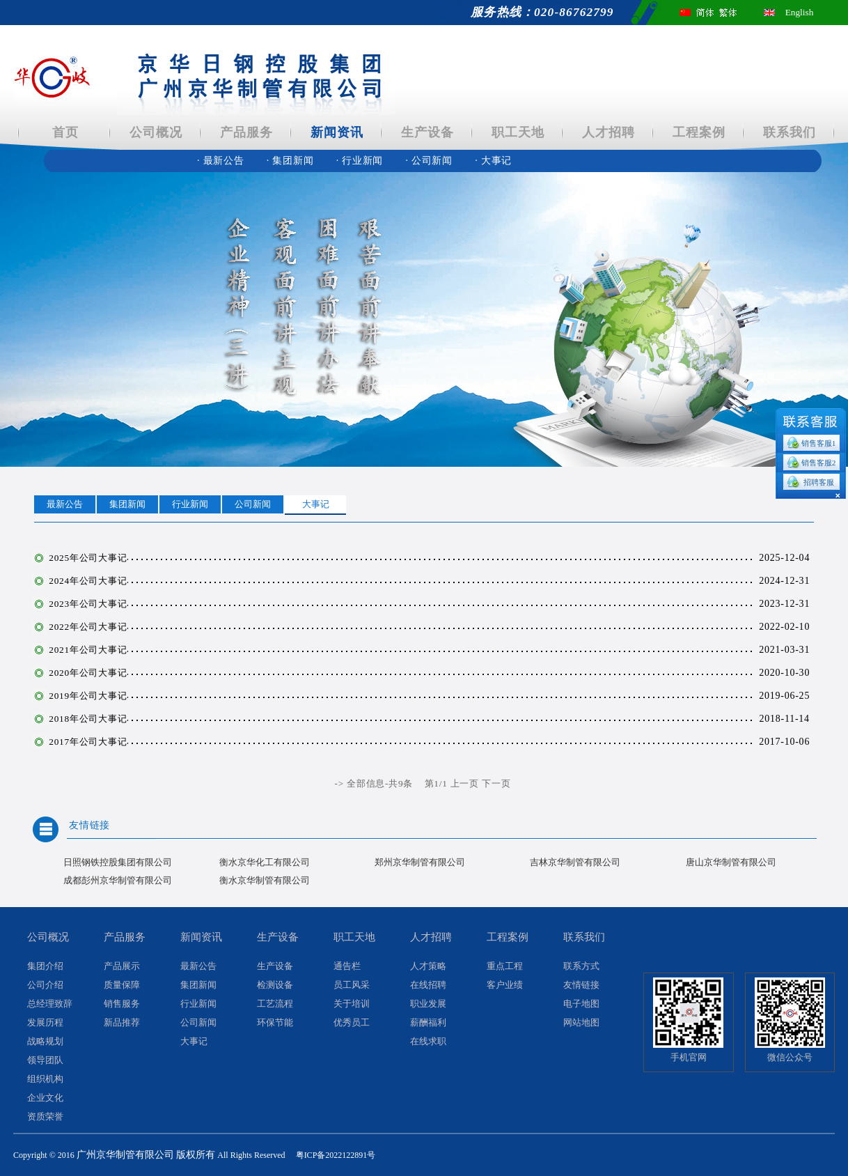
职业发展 (428, 1004)
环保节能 (275, 1023)
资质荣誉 (45, 1117)
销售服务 (122, 1004)
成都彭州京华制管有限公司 (117, 880)
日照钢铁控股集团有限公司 (117, 862)
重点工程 (505, 966)
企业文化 (45, 1098)
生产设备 (427, 132)
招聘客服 (818, 482)
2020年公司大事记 (88, 672)
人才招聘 (608, 132)
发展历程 (45, 1023)
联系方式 (581, 966)
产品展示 (122, 966)
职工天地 (518, 132)
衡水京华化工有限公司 (264, 862)
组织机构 (45, 1079)
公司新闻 (430, 160)
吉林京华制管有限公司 (575, 862)
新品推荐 (122, 1023)
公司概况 (155, 132)
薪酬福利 (428, 1023)
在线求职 (428, 1041)
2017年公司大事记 (88, 741)
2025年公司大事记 (88, 557)
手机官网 (688, 1057)
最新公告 (222, 160)
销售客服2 (818, 462)
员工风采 (351, 985)
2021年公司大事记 (88, 649)
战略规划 (45, 1041)
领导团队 (45, 1060)
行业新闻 (361, 160)
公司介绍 (45, 985)
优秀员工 (351, 1023)
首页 (65, 132)
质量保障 (122, 985)
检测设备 (275, 985)
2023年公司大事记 (88, 603)
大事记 (493, 160)
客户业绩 (505, 985)
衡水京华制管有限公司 (264, 880)
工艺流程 (275, 1004)
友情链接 (89, 825)
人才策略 (428, 966)
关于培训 (351, 1004)
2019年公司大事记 (88, 695)
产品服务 (246, 132)
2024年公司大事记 (88, 580)
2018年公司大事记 (88, 718)
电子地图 (581, 1004)
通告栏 (347, 966)
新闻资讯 (337, 132)
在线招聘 (428, 985)
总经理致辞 (49, 1004)
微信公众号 (789, 1057)
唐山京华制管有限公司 (731, 862)
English (799, 12)
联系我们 (789, 132)
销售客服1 (818, 443)
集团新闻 (292, 160)
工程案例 (699, 132)
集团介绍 (45, 966)
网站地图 (581, 1023)
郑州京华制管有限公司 (420, 862)
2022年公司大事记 (88, 626)
